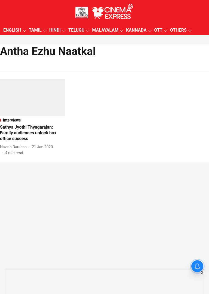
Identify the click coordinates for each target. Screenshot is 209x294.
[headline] (32, 133)
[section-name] (32, 120)
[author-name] (14, 147)
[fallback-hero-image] (32, 97)
